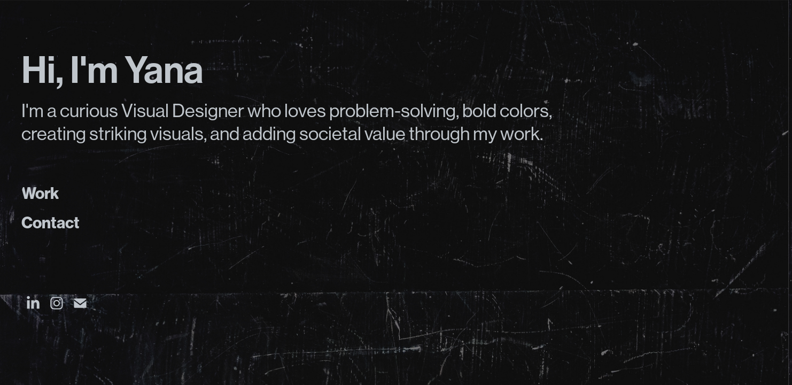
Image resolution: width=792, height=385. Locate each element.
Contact (50, 223)
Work (40, 193)
